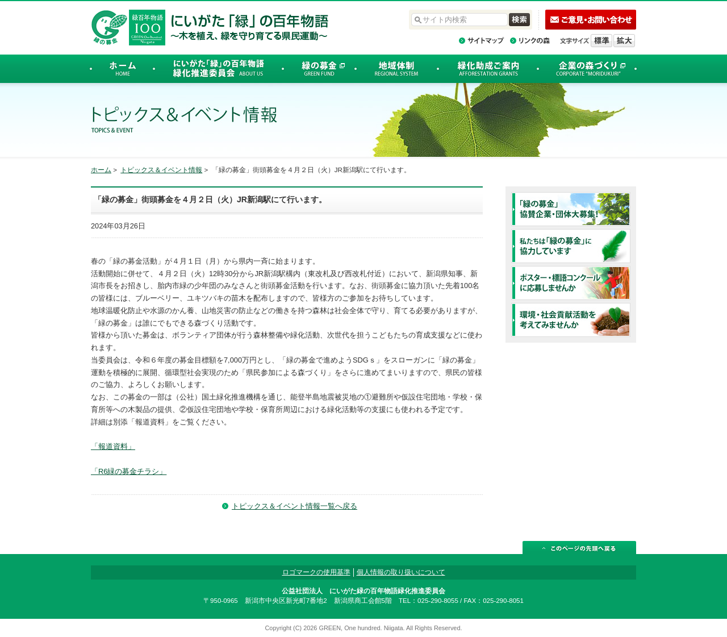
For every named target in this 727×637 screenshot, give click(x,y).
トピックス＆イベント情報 (161, 169)
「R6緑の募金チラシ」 (128, 471)
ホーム (101, 169)
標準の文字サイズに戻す (601, 40)
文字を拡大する (624, 40)
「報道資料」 (113, 446)
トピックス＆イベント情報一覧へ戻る (294, 506)
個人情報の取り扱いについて (401, 572)
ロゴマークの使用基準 (316, 572)
